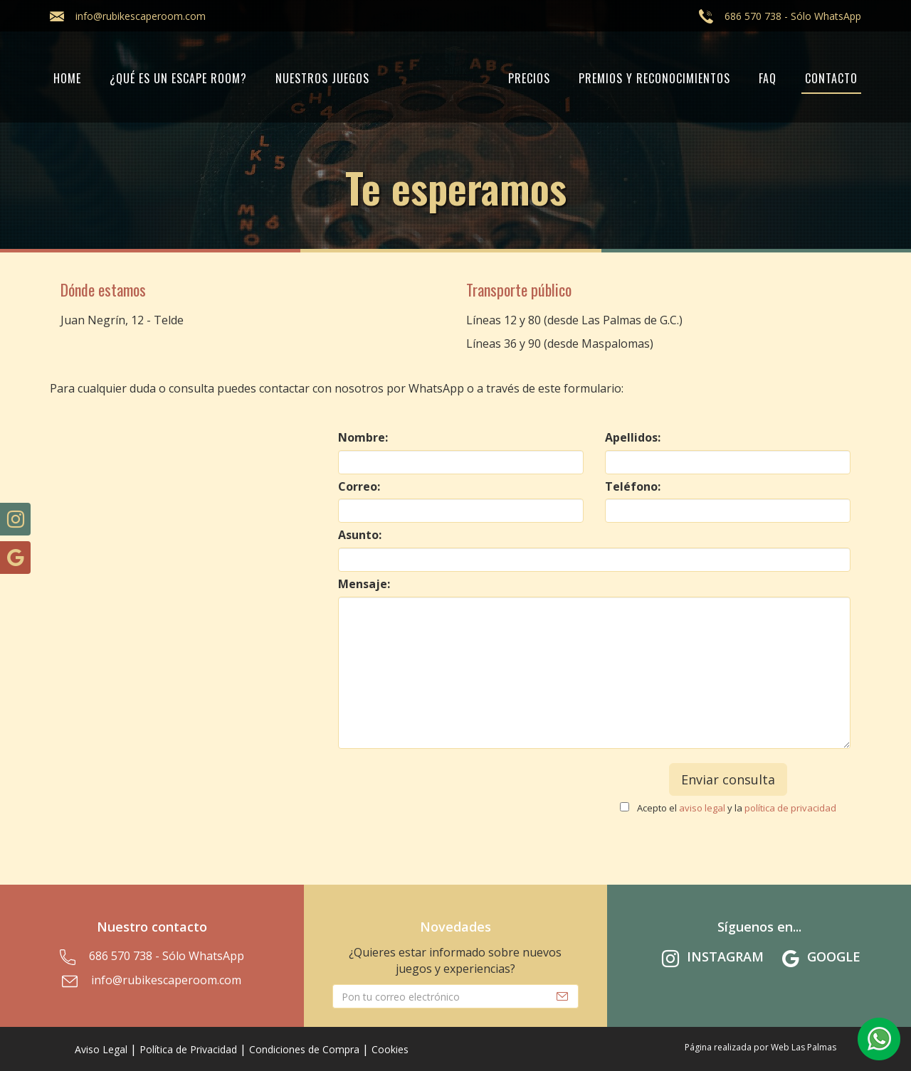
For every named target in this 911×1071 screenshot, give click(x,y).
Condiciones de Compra (304, 1049)
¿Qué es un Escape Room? (178, 78)
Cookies (390, 1049)
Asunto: (359, 535)
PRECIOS (529, 78)
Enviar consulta (728, 779)
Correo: (359, 486)
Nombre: (363, 437)
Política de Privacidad (188, 1049)
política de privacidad (790, 807)
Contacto (831, 78)
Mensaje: (364, 584)
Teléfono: (632, 486)
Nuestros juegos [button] (322, 78)
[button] (879, 1039)
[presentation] (461, 791)
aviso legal (702, 807)
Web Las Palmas (803, 1047)
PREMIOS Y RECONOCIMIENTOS (654, 78)
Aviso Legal (101, 1049)
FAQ (767, 78)
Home (67, 78)
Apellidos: (632, 437)
